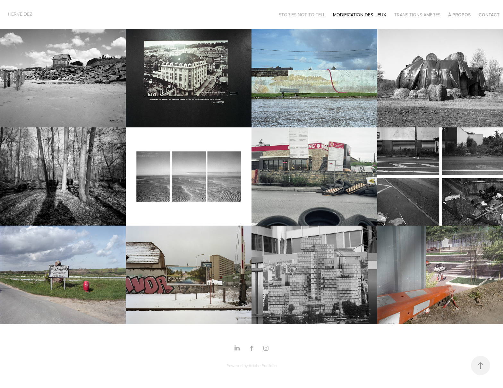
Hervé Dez (20, 14)
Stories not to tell (302, 15)
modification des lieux (359, 15)
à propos (459, 15)
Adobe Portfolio (263, 365)
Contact (489, 15)
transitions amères (417, 15)
